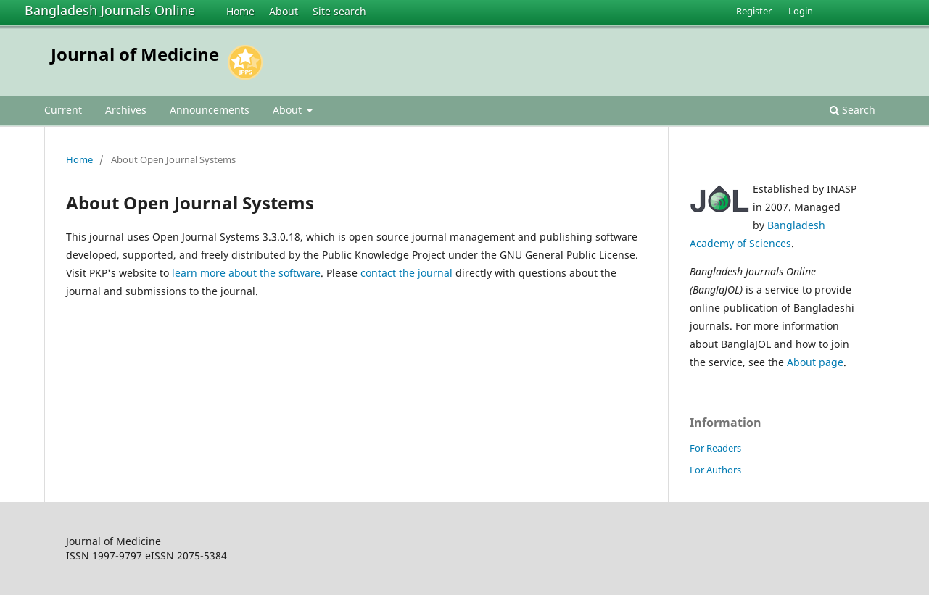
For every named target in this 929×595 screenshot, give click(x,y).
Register (754, 10)
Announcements (209, 110)
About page (815, 362)
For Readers (715, 447)
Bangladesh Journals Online (110, 10)
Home (240, 11)
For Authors (715, 469)
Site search (339, 11)
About (283, 11)
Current (63, 110)
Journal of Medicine (135, 54)
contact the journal (406, 273)
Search (852, 110)
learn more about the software (246, 273)
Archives (125, 110)
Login (800, 10)
